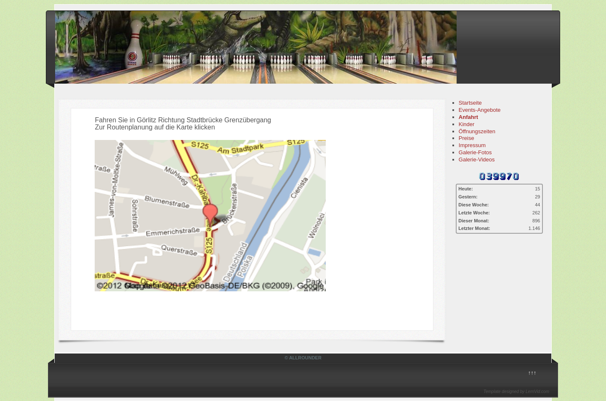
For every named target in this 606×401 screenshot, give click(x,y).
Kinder (467, 124)
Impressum (472, 145)
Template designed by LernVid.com (516, 391)
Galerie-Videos (477, 159)
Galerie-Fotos (475, 152)
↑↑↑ (532, 372)
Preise (466, 138)
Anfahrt (468, 117)
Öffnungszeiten (477, 131)
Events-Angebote (480, 110)
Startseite (470, 103)
